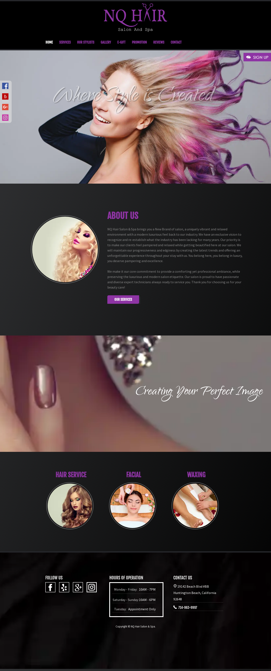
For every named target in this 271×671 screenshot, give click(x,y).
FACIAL (133, 475)
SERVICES (65, 42)
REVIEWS (158, 42)
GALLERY (106, 42)
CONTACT (176, 42)
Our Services (123, 299)
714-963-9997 (187, 607)
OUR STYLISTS (85, 42)
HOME (49, 42)
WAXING (196, 475)
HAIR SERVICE (70, 475)
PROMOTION (139, 42)
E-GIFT (121, 42)
